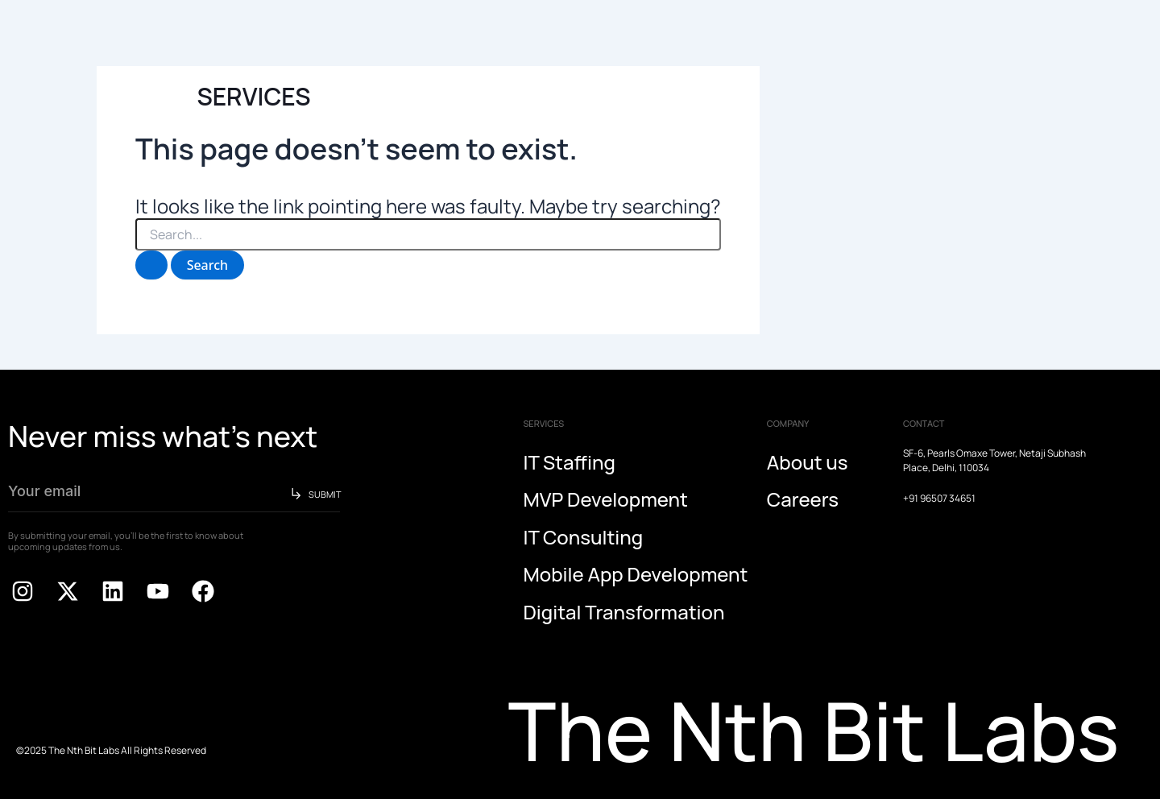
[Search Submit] (151, 264)
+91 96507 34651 (939, 498)
